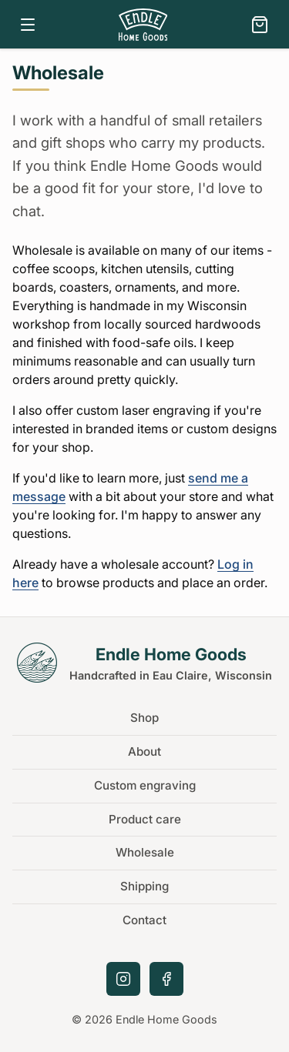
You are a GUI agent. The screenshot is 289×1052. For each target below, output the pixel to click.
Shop (144, 717)
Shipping (144, 886)
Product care (145, 819)
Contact (144, 920)
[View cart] (260, 25)
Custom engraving (145, 785)
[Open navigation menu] (27, 24)
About (144, 751)
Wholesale (145, 852)
